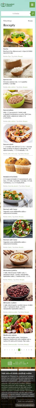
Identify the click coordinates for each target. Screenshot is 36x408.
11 (15, 353)
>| (20, 353)
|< (4, 350)
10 (31, 350)
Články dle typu (7, 21)
